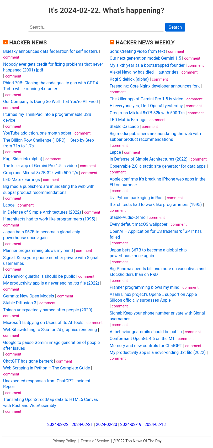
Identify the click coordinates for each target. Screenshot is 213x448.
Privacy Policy (64, 441)
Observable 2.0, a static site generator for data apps (158, 166)
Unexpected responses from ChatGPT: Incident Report (46, 383)
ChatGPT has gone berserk (28, 361)
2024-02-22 (57, 424)
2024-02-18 (155, 424)
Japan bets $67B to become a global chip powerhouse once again (41, 234)
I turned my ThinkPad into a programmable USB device (47, 117)
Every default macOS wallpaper (138, 224)
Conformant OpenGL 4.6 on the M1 (142, 338)
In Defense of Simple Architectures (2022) (42, 212)
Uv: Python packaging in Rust (137, 197)
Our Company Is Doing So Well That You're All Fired (50, 101)
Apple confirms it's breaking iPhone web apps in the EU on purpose (157, 182)
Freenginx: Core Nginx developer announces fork (155, 86)
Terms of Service (95, 441)
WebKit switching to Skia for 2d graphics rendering (50, 329)
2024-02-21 (82, 424)
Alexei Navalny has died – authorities (144, 72)
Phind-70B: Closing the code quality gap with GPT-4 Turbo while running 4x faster (50, 85)
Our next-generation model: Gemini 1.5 (145, 58)
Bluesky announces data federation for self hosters (50, 51)
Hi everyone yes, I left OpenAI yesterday (146, 105)
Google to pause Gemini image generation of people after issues (51, 345)
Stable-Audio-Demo (128, 217)
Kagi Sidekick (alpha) (22, 158)
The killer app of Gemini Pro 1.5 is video (40, 165)
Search (175, 27)
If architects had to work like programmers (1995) (49, 219)
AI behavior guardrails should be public (39, 276)
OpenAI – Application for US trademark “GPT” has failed (156, 234)
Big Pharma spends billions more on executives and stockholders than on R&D (158, 271)
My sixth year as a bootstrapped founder (147, 65)
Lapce (8, 205)
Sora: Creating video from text (137, 51)
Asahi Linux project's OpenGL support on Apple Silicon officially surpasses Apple (153, 297)
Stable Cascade (124, 126)
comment (11, 57)
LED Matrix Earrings (21, 179)
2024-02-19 (130, 424)
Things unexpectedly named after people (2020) (47, 309)
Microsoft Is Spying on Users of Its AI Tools (43, 322)
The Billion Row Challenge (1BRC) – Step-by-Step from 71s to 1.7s (48, 143)
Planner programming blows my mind (38, 250)
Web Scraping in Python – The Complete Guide (46, 367)
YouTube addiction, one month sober (37, 133)
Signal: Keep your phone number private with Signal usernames (50, 260)
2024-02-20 (106, 424)
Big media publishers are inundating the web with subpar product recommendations (48, 189)
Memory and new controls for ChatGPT (146, 345)
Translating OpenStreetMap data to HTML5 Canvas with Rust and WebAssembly (50, 402)
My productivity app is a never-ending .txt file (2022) (51, 283)
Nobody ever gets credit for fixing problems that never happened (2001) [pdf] (53, 67)
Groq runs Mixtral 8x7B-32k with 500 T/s (40, 172)
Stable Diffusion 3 (19, 302)
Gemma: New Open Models (28, 295)
